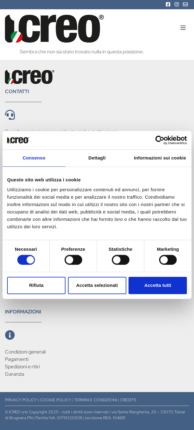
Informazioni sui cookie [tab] (160, 157)
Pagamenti (16, 359)
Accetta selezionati (97, 285)
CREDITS (128, 400)
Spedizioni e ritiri (22, 366)
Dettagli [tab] (97, 157)
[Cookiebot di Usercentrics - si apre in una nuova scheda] (160, 140)
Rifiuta (36, 285)
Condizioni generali (25, 352)
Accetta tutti (157, 285)
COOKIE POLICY (55, 400)
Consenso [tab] (34, 157)
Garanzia (14, 374)
